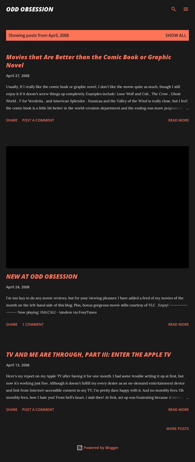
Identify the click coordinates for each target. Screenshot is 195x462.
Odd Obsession (29, 9)
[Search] (174, 9)
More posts (177, 428)
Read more (178, 120)
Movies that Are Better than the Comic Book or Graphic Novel (88, 61)
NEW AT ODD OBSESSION (41, 276)
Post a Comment (38, 120)
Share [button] (12, 120)
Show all (176, 35)
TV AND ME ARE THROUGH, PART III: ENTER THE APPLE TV (88, 354)
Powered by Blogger (98, 447)
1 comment (33, 324)
